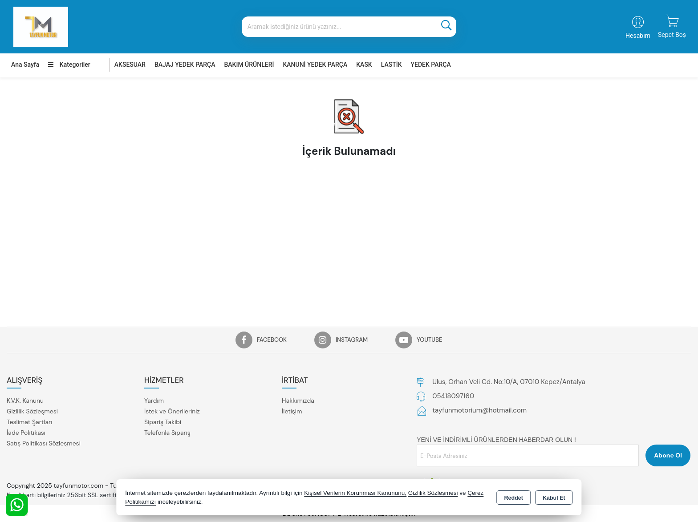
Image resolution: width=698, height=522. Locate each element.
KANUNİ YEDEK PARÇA (315, 64)
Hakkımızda (298, 401)
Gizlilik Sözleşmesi (32, 411)
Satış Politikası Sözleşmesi (44, 443)
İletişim (292, 411)
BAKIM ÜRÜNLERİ (249, 64)
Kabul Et (554, 498)
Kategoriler (69, 64)
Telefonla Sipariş (167, 433)
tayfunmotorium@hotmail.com (479, 410)
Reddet (513, 498)
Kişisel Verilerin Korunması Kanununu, (355, 493)
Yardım (154, 401)
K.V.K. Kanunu (25, 401)
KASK (364, 64)
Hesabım (637, 35)
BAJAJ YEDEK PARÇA (184, 64)
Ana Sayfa (25, 64)
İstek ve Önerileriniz (172, 411)
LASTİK (391, 64)
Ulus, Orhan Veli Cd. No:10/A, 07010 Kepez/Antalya (508, 381)
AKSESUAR (130, 64)
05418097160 (453, 396)
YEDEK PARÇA (431, 64)
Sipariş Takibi (162, 422)
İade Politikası (26, 433)
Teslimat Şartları (29, 422)
